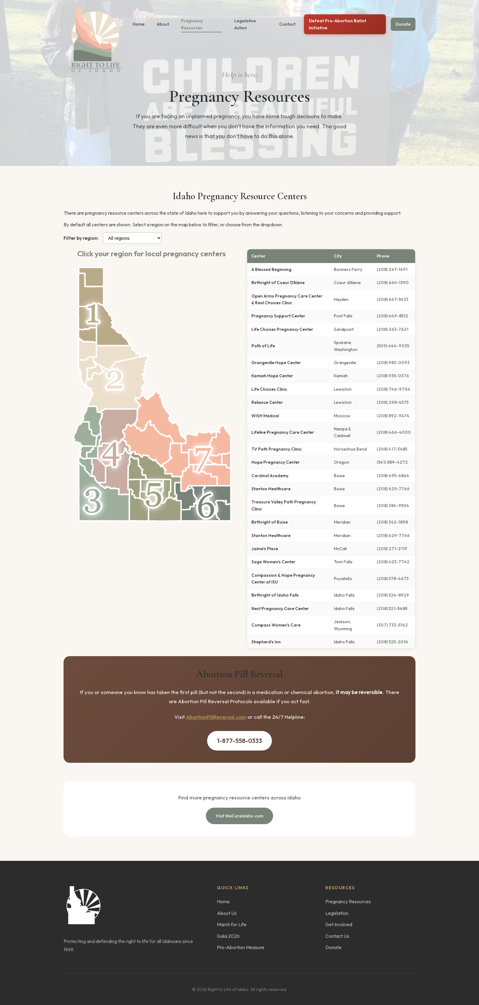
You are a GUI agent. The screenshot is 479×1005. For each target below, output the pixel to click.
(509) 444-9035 (393, 346)
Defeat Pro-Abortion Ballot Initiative (337, 24)
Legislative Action (245, 24)
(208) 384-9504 (393, 505)
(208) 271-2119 (392, 548)
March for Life (232, 924)
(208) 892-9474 (393, 415)
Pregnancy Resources (192, 24)
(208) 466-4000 (394, 432)
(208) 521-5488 (392, 608)
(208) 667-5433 (392, 299)
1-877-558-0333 (239, 740)
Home (138, 24)
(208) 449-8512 (392, 316)
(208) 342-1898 (392, 522)
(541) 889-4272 (392, 462)
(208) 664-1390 (393, 282)
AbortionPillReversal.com (216, 717)
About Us (227, 913)
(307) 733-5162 (392, 625)
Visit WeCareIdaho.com (239, 816)
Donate (403, 24)
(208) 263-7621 (392, 329)
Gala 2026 (228, 936)
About (163, 24)
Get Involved (338, 924)
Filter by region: (81, 238)
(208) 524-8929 (393, 595)
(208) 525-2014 (392, 642)
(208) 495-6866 (393, 475)
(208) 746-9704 (393, 389)
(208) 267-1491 (392, 269)
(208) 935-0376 (393, 375)
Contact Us (337, 936)
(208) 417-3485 (392, 449)
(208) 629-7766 (393, 489)
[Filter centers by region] (132, 238)
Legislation (336, 913)
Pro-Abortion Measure (240, 947)
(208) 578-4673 (393, 578)
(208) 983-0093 (393, 362)
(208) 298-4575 (392, 402)
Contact (287, 24)
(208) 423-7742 (393, 562)
